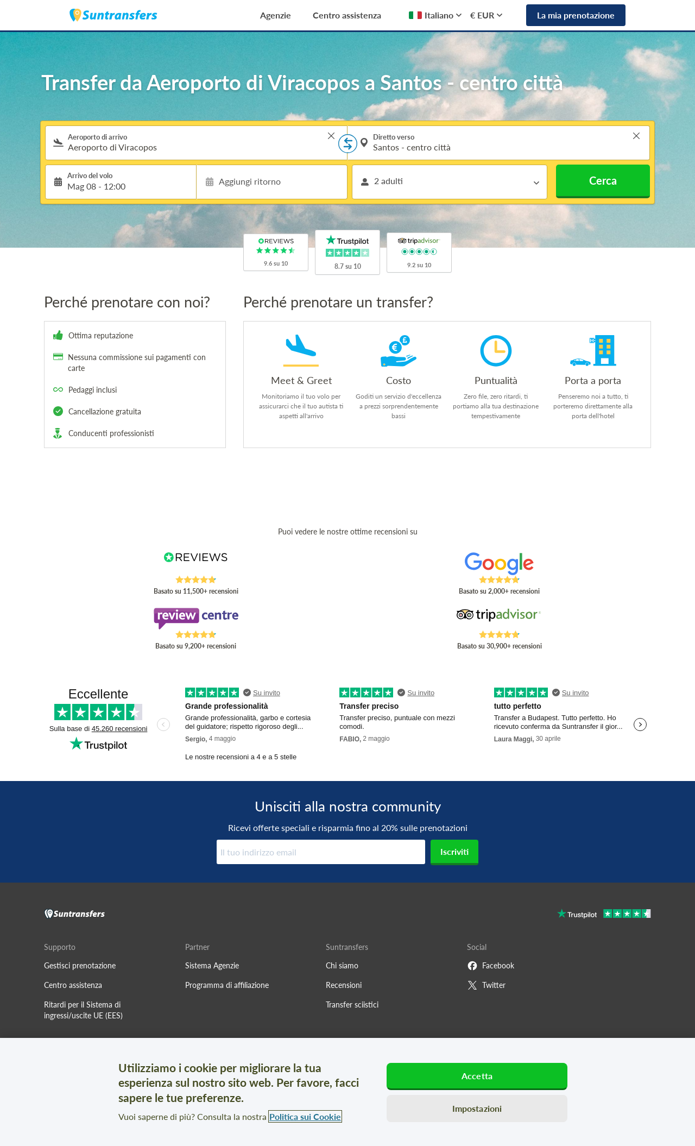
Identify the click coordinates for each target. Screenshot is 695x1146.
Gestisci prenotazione (80, 965)
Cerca (603, 180)
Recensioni (344, 985)
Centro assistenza (347, 15)
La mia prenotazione (576, 15)
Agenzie (275, 15)
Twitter (486, 985)
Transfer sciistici (352, 1004)
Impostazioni (477, 1108)
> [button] (331, 136)
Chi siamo (342, 965)
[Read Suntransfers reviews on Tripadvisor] (499, 618)
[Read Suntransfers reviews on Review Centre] (196, 618)
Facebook (490, 965)
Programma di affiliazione (227, 985)
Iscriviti (454, 851)
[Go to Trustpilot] (604, 915)
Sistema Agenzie (212, 965)
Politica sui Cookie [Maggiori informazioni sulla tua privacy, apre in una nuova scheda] (305, 1116)
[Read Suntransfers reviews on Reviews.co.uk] (196, 563)
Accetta (477, 1076)
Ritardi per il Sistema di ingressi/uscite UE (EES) (83, 1010)
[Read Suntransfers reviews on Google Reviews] (499, 563)
